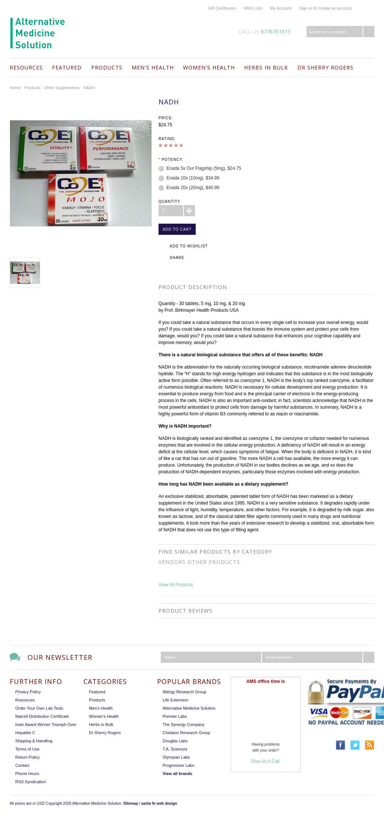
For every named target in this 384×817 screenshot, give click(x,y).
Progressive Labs (178, 765)
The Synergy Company (184, 724)
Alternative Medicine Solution (189, 708)
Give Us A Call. (266, 761)
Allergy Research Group (184, 692)
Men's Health (153, 67)
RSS (369, 745)
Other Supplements (62, 87)
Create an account (335, 8)
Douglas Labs (175, 741)
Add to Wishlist (189, 246)
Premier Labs (175, 716)
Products (106, 67)
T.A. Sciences (175, 749)
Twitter (355, 745)
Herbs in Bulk (266, 67)
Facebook (340, 745)
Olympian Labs (176, 757)
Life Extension (175, 700)
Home (15, 87)
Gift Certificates (222, 8)
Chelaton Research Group (186, 732)
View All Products (176, 584)
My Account (280, 8)
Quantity (169, 202)
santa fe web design (159, 803)
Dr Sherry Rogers (325, 67)
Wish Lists (253, 8)
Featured (67, 67)
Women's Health (209, 67)
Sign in (305, 8)
